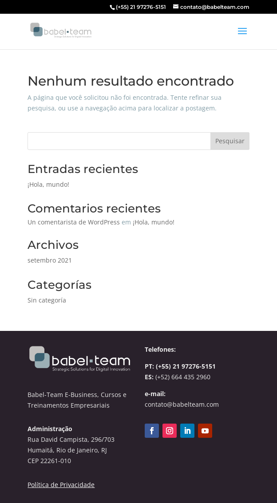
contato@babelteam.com (182, 404)
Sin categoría (47, 300)
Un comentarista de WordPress (74, 222)
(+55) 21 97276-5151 (186, 366)
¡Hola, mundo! (48, 184)
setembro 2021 (50, 260)
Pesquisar (230, 141)
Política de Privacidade (61, 484)
